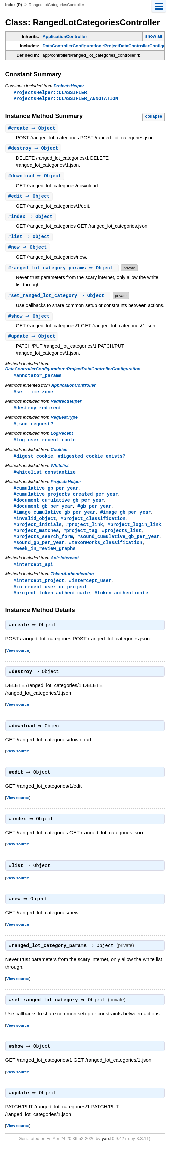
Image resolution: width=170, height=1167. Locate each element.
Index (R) (13, 4)
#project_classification (93, 526)
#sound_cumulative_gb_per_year (118, 545)
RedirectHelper (66, 405)
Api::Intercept (65, 567)
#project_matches (36, 539)
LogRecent (62, 438)
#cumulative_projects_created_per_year (66, 500)
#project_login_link (134, 532)
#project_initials (38, 532)
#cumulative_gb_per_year (46, 494)
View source (17, 662)
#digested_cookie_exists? (91, 461)
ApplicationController (65, 36)
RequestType (64, 421)
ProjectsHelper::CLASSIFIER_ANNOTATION (66, 99)
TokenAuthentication (72, 584)
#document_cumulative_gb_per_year (59, 507)
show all (153, 36)
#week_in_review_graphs (45, 558)
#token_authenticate (121, 603)
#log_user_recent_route (45, 445)
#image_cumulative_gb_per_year (55, 520)
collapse (153, 116)
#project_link (84, 532)
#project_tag (80, 539)
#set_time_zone (33, 396)
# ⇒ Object (32, 129)
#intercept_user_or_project (50, 597)
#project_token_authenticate (52, 603)
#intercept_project (39, 591)
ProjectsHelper (68, 85)
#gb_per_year (94, 513)
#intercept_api (33, 574)
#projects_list (121, 539)
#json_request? (33, 428)
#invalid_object (35, 526)
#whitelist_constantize (45, 478)
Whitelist (60, 471)
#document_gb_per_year (43, 513)
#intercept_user (90, 591)
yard (106, 1156)
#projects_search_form (43, 545)
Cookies (59, 454)
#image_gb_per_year (125, 520)
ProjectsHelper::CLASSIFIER (50, 92)
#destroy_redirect (38, 412)
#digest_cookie (33, 461)
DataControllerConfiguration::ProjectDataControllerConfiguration (73, 372)
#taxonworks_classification (106, 551)
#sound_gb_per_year (39, 551)
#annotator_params (38, 379)
